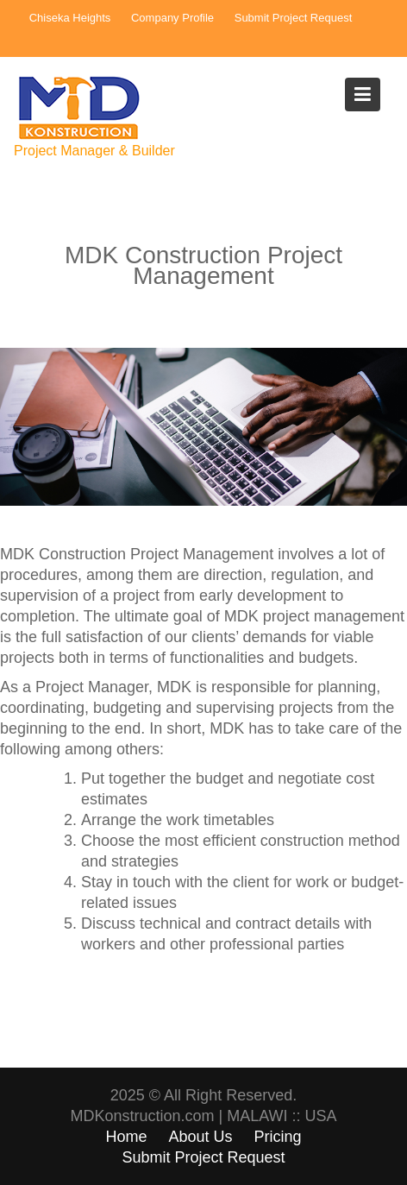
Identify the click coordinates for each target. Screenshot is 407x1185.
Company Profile (172, 17)
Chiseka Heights (70, 17)
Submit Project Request (294, 17)
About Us (200, 1136)
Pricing (278, 1136)
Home (126, 1136)
